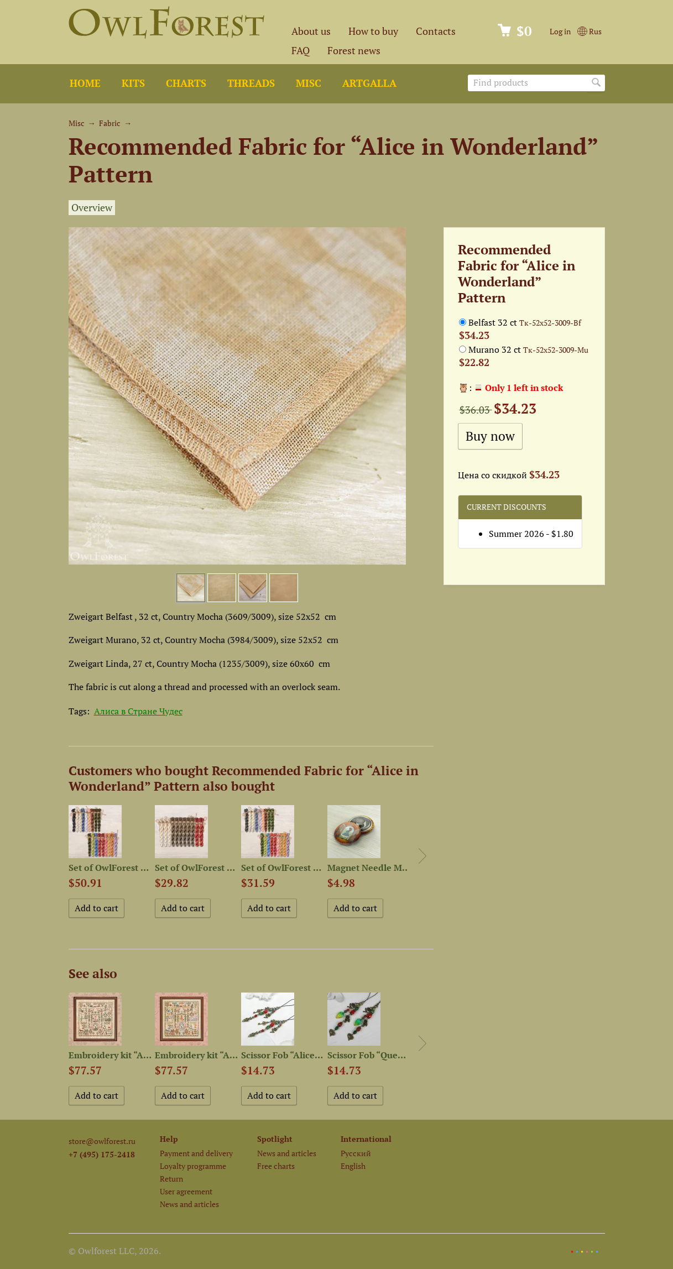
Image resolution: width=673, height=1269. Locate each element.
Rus (589, 31)
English (353, 1166)
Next (422, 856)
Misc (308, 83)
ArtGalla (369, 83)
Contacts (436, 31)
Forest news (353, 50)
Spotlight (275, 1139)
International (366, 1139)
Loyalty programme (193, 1166)
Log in (560, 31)
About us (311, 31)
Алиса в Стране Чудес (138, 711)
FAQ (300, 50)
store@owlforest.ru (102, 1141)
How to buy (373, 31)
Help (169, 1139)
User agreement (186, 1191)
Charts (186, 83)
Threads (251, 83)
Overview (91, 207)
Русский (356, 1153)
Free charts (276, 1166)
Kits (133, 83)
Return (171, 1178)
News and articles (189, 1204)
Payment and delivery (196, 1153)
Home (85, 83)
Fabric (110, 123)
